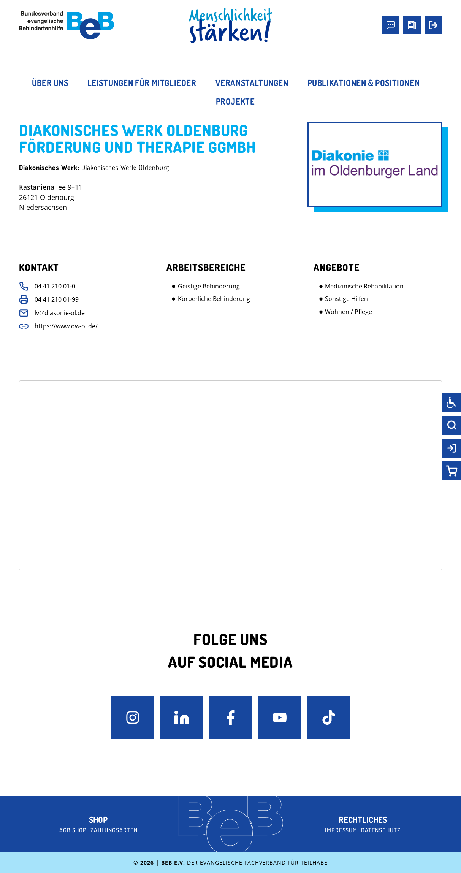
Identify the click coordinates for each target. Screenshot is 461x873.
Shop (98, 819)
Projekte (235, 101)
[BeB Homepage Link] (230, 25)
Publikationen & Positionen (363, 82)
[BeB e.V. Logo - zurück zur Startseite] (66, 25)
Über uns (50, 82)
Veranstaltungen (251, 82)
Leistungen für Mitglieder (141, 82)
